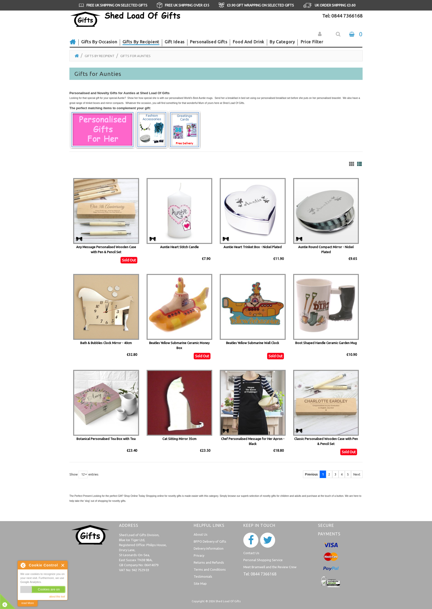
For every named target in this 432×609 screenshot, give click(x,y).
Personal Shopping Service (263, 560)
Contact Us (251, 553)
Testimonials (203, 576)
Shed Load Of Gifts (228, 601)
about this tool (57, 596)
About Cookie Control (23, 565)
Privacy (199, 555)
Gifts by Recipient (100, 56)
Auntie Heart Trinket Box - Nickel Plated (253, 247)
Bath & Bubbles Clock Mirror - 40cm (106, 343)
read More (27, 602)
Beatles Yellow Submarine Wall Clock (252, 343)
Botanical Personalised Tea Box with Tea (106, 438)
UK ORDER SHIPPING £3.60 (335, 5)
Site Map (200, 583)
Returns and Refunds (209, 562)
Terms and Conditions (210, 569)
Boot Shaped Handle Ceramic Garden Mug (326, 343)
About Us (200, 534)
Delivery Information (209, 548)
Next (356, 474)
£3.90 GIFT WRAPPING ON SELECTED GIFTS (260, 5)
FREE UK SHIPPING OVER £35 (187, 5)
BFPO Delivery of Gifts (210, 541)
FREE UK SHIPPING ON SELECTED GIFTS (116, 5)
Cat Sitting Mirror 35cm (179, 438)
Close (63, 565)
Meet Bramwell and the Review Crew (269, 567)
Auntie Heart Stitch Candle (179, 247)
